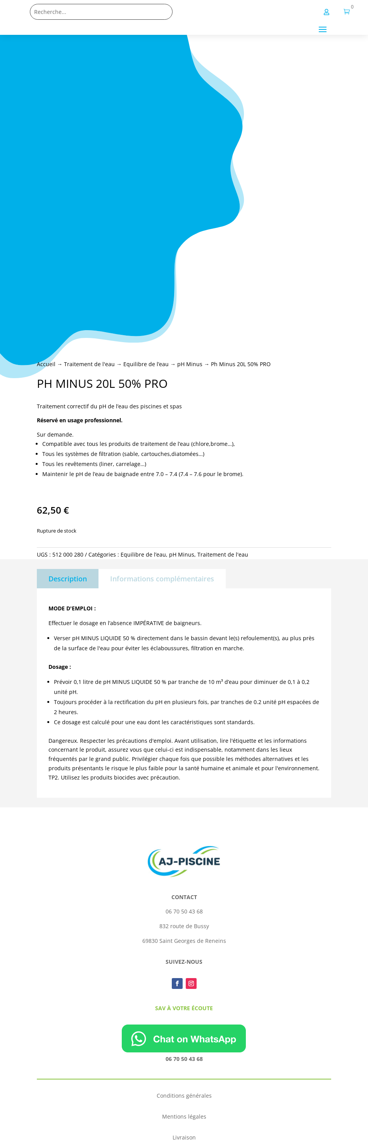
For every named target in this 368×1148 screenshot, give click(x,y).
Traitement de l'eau (89, 364)
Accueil (46, 364)
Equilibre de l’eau (146, 364)
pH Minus (189, 364)
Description (67, 578)
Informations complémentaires (162, 578)
